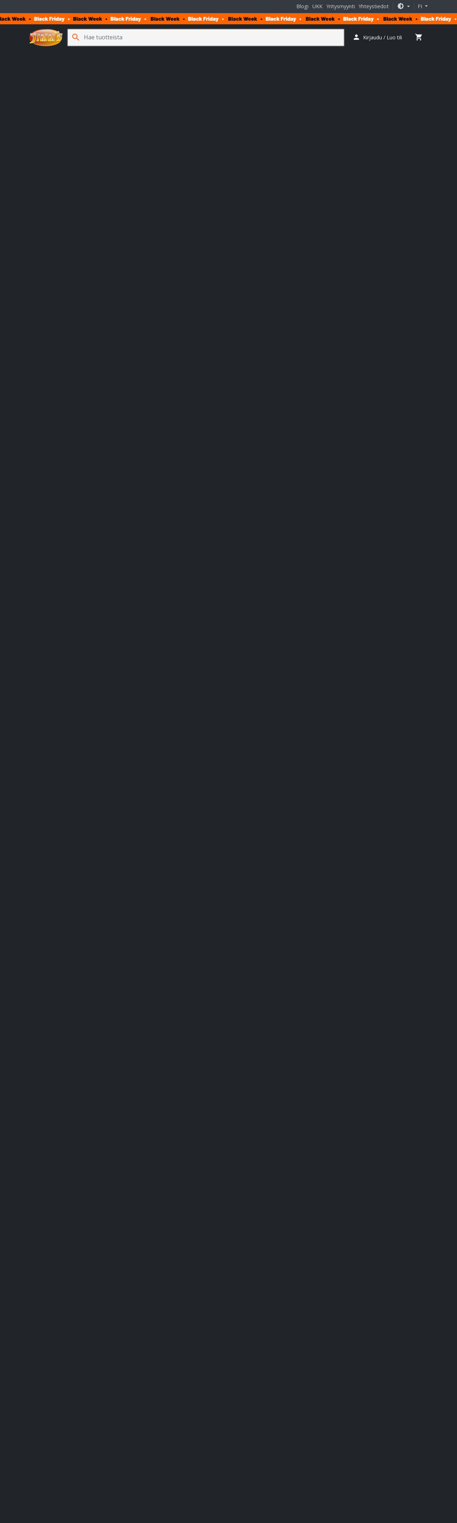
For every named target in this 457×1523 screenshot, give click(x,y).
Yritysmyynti (340, 6)
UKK (317, 6)
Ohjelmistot (355, 54)
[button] (403, 6)
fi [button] (420, 6)
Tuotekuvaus (47, 288)
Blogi (302, 6)
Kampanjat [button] (412, 54)
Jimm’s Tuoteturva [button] (304, 244)
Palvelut (384, 54)
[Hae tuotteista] (214, 37)
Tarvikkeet (254, 54)
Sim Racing (183, 54)
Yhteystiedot (373, 6)
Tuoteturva (135, 288)
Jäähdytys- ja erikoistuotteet (304, 54)
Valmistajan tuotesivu (61, 936)
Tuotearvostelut (93, 288)
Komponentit (81, 54)
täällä (133, 1155)
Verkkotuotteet (219, 54)
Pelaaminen (151, 54)
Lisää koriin (309, 163)
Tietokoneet (46, 54)
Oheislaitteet (116, 54)
